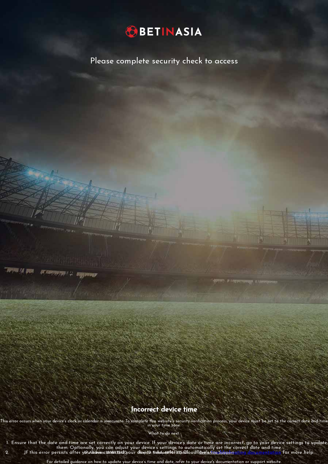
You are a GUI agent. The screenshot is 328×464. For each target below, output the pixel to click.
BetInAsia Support (216, 453)
